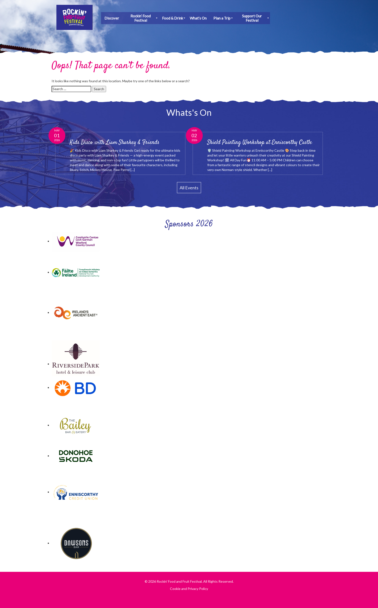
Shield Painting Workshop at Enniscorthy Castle (259, 142)
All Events (189, 187)
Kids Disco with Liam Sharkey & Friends (114, 142)
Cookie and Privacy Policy (189, 589)
